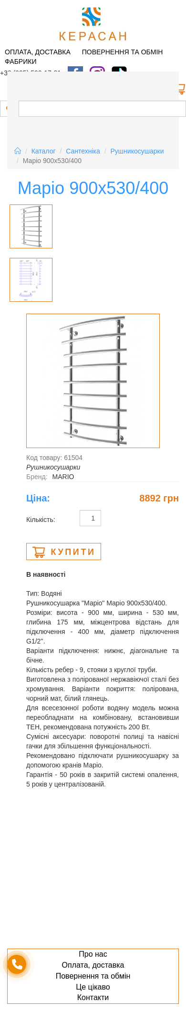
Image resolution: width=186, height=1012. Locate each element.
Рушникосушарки (137, 151)
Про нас (93, 954)
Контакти (93, 997)
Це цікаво (93, 987)
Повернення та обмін (122, 52)
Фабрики (20, 61)
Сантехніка (83, 151)
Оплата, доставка (38, 52)
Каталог (43, 151)
